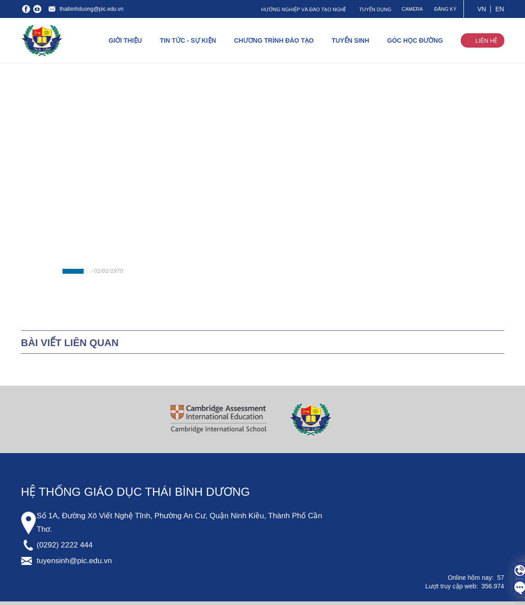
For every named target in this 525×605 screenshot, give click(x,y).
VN (481, 9)
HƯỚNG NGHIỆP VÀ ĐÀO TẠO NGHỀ (303, 9)
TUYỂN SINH (350, 40)
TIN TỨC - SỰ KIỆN (188, 40)
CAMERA (412, 9)
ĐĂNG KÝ (445, 9)
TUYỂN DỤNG (375, 9)
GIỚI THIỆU (125, 40)
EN (499, 9)
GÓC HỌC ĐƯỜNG (415, 40)
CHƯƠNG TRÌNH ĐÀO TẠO (274, 40)
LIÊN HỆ (487, 40)
